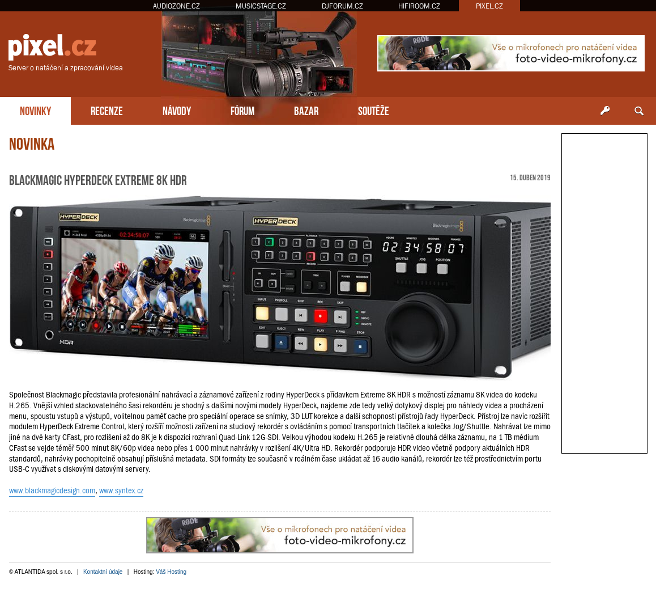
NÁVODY (177, 110)
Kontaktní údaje (103, 572)
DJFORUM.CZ (342, 6)
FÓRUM (242, 110)
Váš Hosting (171, 572)
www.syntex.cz (121, 490)
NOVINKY (35, 110)
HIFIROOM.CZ (419, 6)
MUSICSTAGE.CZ (261, 6)
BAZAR (306, 110)
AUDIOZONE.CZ (176, 6)
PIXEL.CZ (489, 6)
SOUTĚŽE (373, 110)
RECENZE (107, 110)
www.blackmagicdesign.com (52, 490)
